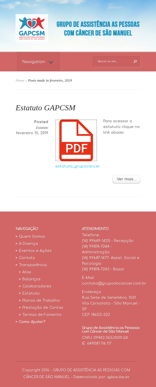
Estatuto (42, 127)
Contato (27, 258)
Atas (26, 272)
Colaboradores (36, 286)
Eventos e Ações (35, 251)
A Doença (28, 244)
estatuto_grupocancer (77, 166)
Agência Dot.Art (118, 377)
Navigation (37, 62)
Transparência (33, 265)
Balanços (31, 279)
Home (20, 80)
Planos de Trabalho (41, 301)
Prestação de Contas (42, 308)
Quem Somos (32, 237)
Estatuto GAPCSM (45, 107)
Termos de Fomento (42, 315)
